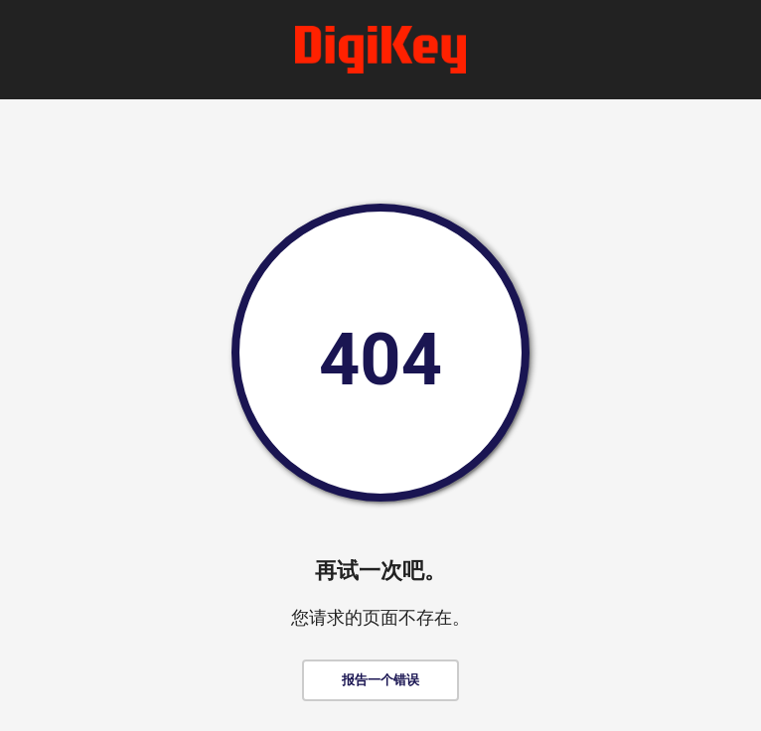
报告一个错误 (380, 679)
